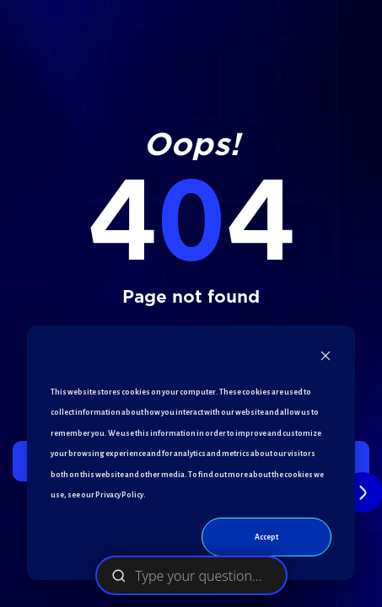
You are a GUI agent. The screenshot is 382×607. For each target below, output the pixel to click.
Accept (266, 537)
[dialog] (191, 452)
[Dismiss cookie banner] (325, 359)
